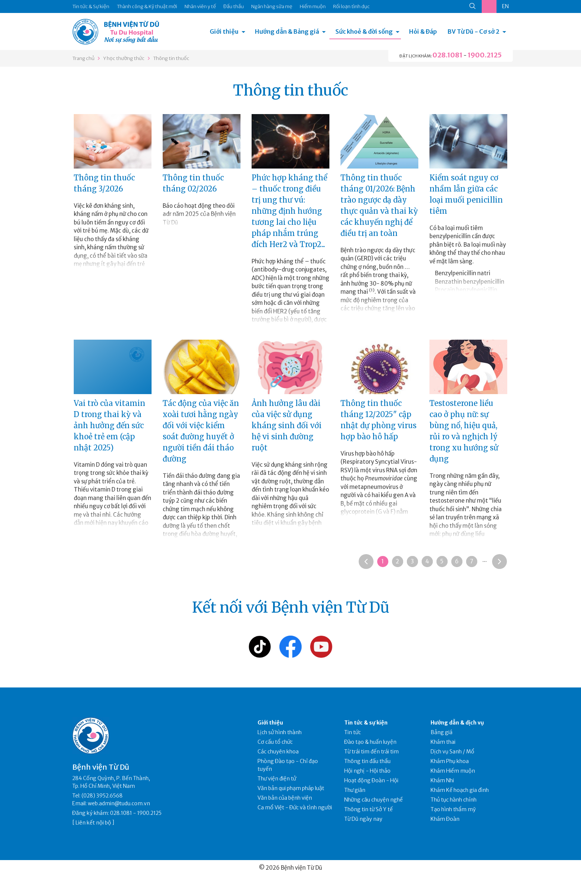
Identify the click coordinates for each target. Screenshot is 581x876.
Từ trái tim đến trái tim (371, 751)
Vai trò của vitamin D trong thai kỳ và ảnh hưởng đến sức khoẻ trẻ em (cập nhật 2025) (109, 425)
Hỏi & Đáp (423, 31)
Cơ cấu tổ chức (275, 742)
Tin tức (352, 732)
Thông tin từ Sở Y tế (368, 809)
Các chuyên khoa (278, 751)
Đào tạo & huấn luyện (370, 742)
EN (505, 6)
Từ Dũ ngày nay (363, 819)
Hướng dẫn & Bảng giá (287, 31)
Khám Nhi (442, 780)
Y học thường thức (124, 58)
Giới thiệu (224, 31)
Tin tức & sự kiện (366, 722)
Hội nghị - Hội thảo (367, 770)
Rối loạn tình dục (351, 6)
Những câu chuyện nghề (373, 799)
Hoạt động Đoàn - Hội (371, 780)
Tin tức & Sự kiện (90, 6)
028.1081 (447, 55)
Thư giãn (354, 790)
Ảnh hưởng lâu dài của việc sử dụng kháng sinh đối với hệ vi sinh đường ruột (287, 425)
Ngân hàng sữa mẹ (271, 6)
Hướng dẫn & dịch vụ (457, 722)
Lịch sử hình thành (280, 732)
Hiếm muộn (313, 6)
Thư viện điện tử (277, 778)
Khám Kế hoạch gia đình (460, 790)
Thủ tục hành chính (454, 799)
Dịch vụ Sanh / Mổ (452, 751)
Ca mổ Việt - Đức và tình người (295, 807)
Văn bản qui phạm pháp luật (291, 788)
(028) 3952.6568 (102, 795)
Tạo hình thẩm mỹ (453, 809)
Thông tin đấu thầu (367, 761)
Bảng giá (441, 732)
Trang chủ (83, 58)
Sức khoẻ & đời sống (364, 31)
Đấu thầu (233, 6)
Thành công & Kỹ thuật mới (147, 6)
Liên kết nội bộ (93, 822)
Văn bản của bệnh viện (285, 798)
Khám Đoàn (445, 819)
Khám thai (443, 742)
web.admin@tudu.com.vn (119, 803)
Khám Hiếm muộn (453, 770)
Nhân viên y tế (200, 6)
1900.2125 (485, 55)
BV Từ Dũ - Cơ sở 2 (473, 31)
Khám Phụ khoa (450, 761)
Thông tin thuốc (171, 58)
